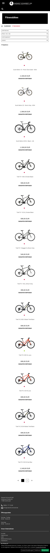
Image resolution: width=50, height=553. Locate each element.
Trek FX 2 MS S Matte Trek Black (25, 319)
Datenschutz (4, 535)
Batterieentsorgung (6, 539)
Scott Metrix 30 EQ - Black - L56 (25, 141)
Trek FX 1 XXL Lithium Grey (25, 284)
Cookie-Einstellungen (27, 550)
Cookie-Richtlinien (41, 547)
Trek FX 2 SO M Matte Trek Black (25, 426)
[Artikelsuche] (2, 9)
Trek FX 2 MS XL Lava (25, 355)
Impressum (4, 540)
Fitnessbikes (16, 26)
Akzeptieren (45, 550)
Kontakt (3, 533)
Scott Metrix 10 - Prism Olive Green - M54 (25, 69)
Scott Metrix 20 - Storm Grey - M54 (25, 105)
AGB (2, 537)
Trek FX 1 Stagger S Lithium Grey (25, 248)
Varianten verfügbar (25, 78)
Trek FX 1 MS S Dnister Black (25, 176)
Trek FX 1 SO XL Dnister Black (25, 212)
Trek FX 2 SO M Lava (25, 391)
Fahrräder (7, 26)
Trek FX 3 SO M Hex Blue (25, 462)
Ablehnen (37, 550)
